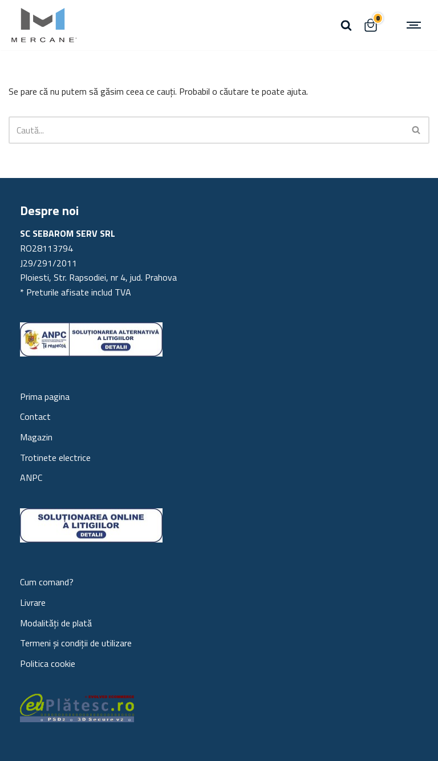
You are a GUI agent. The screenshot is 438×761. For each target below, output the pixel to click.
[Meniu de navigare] (415, 25)
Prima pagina (45, 396)
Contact (35, 416)
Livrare (33, 602)
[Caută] (346, 25)
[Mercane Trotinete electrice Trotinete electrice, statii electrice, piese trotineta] (43, 25)
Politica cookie (47, 663)
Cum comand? (47, 582)
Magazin (36, 437)
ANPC (31, 477)
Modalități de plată (56, 623)
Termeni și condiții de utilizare (76, 643)
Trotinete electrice (55, 457)
